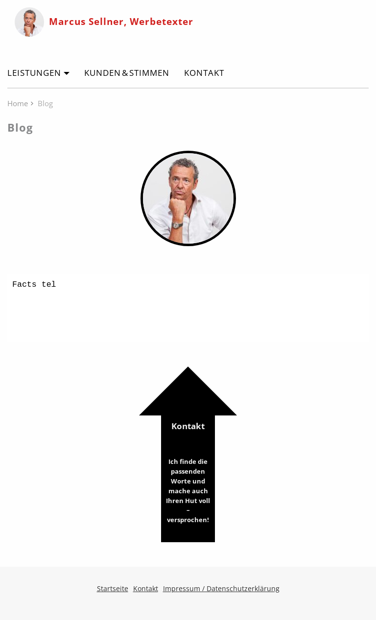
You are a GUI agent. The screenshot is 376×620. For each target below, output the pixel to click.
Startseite (112, 588)
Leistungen (34, 72)
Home (17, 103)
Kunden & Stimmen (126, 72)
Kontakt (204, 72)
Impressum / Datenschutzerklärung (221, 588)
